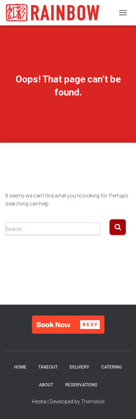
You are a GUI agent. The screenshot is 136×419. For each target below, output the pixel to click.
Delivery (79, 367)
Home (20, 367)
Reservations (81, 384)
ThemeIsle (92, 401)
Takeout (48, 367)
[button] (68, 325)
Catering (111, 367)
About (46, 384)
